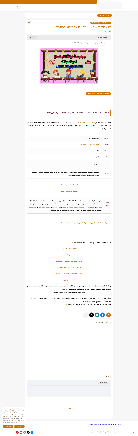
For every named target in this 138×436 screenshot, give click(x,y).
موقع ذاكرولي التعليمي (69, 249)
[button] (102, 315)
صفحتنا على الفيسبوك (69, 255)
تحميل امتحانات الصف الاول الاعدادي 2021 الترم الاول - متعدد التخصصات (86, 223)
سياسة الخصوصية (116, 424)
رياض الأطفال (90, 7)
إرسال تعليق (104, 382)
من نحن (85, 2)
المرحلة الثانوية (47, 7)
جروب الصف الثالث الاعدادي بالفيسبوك (69, 274)
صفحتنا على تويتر (69, 280)
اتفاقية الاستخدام (105, 424)
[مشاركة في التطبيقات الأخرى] (86, 315)
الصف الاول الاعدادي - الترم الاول (90, 144)
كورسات (36, 7)
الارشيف (92, 2)
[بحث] (17, 7)
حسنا (19, 426)
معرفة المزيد (8, 426)
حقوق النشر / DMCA (94, 424)
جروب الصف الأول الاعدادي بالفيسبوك (69, 261)
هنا (66, 305)
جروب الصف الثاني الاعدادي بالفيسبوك (69, 267)
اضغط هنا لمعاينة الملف (69, 185)
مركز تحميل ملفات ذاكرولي (98, 432)
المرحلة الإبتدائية (76, 7)
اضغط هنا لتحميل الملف (69, 191)
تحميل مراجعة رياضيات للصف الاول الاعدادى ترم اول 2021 (90, 43)
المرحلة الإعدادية (61, 7)
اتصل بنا (79, 2)
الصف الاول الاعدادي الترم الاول (100, 22)
